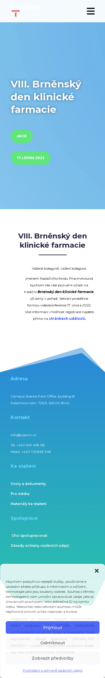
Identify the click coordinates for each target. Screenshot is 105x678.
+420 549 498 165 (31, 445)
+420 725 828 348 (36, 452)
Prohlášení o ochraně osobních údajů (53, 670)
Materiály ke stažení (28, 504)
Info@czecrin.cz (23, 435)
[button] (96, 571)
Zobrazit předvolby (52, 658)
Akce (22, 136)
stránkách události (67, 318)
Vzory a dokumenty (28, 484)
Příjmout (52, 627)
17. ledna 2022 (31, 158)
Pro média (20, 494)
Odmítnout (52, 642)
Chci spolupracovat (29, 535)
